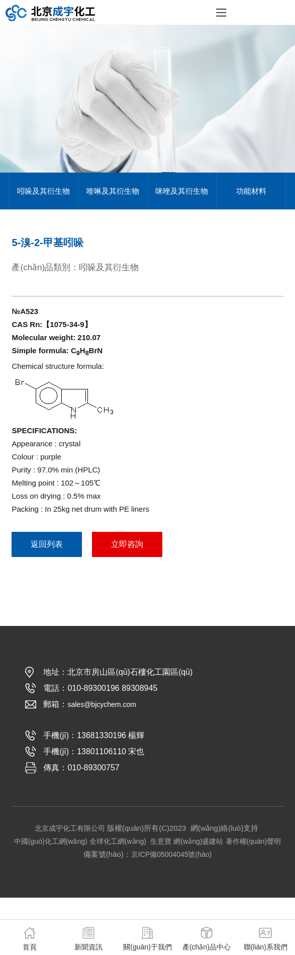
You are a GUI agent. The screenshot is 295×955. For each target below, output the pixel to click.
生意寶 (160, 841)
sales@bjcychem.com (101, 704)
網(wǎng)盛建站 (198, 841)
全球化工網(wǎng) (117, 841)
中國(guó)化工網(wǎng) (50, 841)
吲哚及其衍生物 (43, 191)
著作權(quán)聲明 (253, 841)
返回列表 (47, 544)
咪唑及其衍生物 (181, 191)
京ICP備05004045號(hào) (171, 854)
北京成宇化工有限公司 (70, 828)
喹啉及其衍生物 (112, 191)
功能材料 (251, 191)
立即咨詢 (127, 544)
